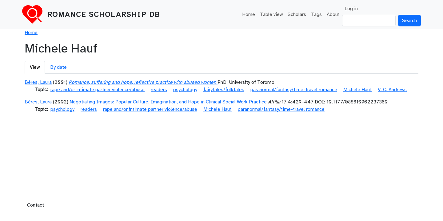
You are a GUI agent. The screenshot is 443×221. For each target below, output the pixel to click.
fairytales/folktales (223, 90)
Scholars (297, 14)
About (333, 14)
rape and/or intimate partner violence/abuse (97, 90)
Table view (271, 14)
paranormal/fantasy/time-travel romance (293, 90)
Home (248, 14)
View (35, 67)
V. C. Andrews (392, 90)
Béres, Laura (38, 82)
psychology (185, 90)
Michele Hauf (357, 90)
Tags (316, 14)
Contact (35, 205)
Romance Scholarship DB (103, 14)
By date (58, 67)
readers (159, 90)
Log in (351, 9)
